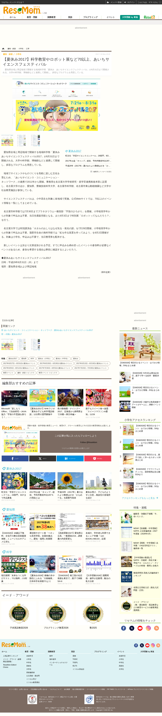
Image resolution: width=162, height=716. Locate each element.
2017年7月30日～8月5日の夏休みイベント (54, 368)
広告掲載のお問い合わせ (39, 689)
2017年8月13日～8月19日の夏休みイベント (92, 363)
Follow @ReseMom (88, 442)
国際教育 (51, 17)
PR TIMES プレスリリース (116, 689)
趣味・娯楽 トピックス (25, 373)
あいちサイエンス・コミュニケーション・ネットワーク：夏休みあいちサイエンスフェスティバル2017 (48, 330)
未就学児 (29, 656)
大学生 (28, 669)
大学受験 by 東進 (130, 17)
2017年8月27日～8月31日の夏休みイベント (19, 363)
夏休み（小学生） (44, 359)
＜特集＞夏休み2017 (13, 334)
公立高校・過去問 (33, 676)
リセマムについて (56, 689)
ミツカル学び (31, 679)
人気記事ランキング (10, 656)
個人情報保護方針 (78, 689)
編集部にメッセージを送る (102, 171)
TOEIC (75, 659)
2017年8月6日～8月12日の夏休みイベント (19, 368)
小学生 (28, 659)
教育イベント (8, 373)
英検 (74, 656)
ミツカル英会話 (78, 669)
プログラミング (90, 17)
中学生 (28, 662)
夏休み (75, 359)
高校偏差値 (30, 672)
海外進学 (52, 659)
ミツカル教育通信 (33, 682)
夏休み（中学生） (62, 359)
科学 (32, 359)
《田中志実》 (105, 272)
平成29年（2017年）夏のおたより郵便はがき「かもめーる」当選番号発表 (97, 166)
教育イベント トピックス (48, 373)
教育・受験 (32, 17)
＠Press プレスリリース (136, 689)
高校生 (28, 666)
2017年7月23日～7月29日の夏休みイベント (90, 368)
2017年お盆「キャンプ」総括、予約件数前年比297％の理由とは (93, 161)
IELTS (75, 666)
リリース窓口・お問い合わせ (18, 689)
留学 (51, 656)
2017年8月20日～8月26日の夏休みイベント (56, 363)
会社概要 (67, 689)
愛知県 (23, 359)
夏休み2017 (74, 151)
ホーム (13, 17)
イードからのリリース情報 (96, 689)
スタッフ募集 (148, 689)
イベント (111, 17)
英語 (70, 17)
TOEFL (75, 662)
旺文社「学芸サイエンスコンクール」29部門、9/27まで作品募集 (93, 156)
